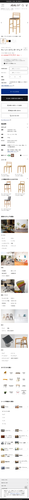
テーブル (4, 423)
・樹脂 (7, 328)
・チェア (3, 353)
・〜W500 (3, 305)
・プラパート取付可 (5, 275)
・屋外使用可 (3, 273)
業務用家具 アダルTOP (5, 8)
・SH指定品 (12, 305)
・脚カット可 (13, 270)
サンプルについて (5, 120)
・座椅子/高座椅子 (14, 358)
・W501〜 (12, 298)
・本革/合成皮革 (10, 330)
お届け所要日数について (7, 85)
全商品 (12, 8)
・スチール (3, 330)
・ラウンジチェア (4, 360)
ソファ (3, 417)
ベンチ (3, 420)
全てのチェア (17, 8)
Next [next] (28, 22)
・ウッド (3, 328)
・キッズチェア (13, 355)
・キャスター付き (4, 298)
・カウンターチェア (5, 358)
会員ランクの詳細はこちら (10, 63)
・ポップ (3, 238)
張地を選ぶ (3, 72)
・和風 (11, 243)
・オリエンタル (4, 245)
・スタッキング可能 (5, 300)
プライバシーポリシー (15, 493)
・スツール (12, 353)
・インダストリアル (5, 243)
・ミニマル (3, 240)
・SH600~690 (13, 300)
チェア (3, 414)
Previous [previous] (1, 22)
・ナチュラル (3, 248)
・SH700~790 (13, 303)
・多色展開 (3, 270)
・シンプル (12, 240)
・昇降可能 (3, 303)
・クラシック (13, 245)
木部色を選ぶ (4, 68)
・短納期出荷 (13, 273)
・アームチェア (4, 355)
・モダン (12, 238)
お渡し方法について (12, 151)
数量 (2, 76)
